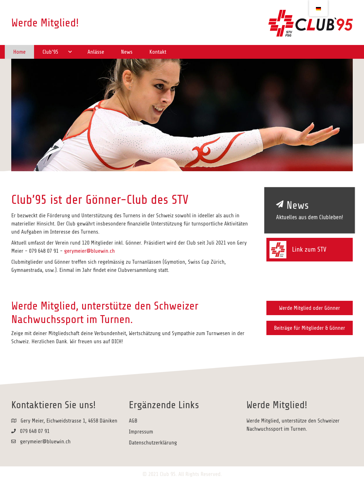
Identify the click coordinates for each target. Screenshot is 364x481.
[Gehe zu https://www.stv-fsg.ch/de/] (309, 249)
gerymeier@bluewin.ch (89, 251)
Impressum (141, 431)
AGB (133, 420)
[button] (70, 52)
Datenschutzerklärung (153, 442)
